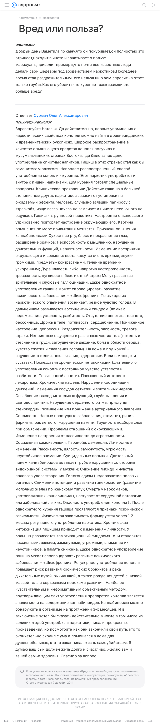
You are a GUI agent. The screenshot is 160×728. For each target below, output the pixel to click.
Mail (6, 720)
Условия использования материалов (98, 720)
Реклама (35, 720)
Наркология (51, 17)
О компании (19, 720)
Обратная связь (134, 720)
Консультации (28, 17)
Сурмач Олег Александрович (61, 115)
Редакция (67, 720)
